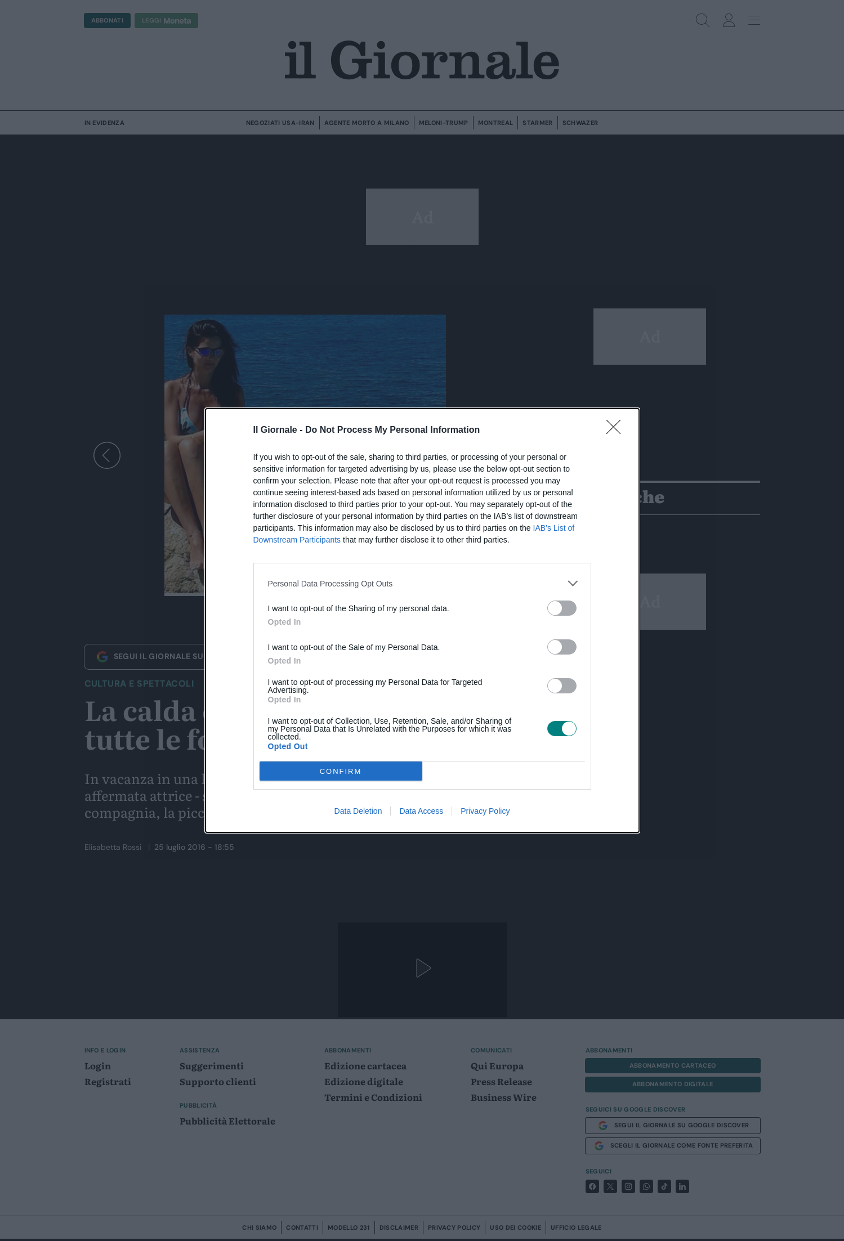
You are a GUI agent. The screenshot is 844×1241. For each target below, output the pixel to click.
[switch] (562, 608)
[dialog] (422, 620)
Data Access (421, 811)
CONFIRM (341, 771)
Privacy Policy (485, 811)
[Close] (617, 430)
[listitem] (422, 583)
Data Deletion (358, 811)
